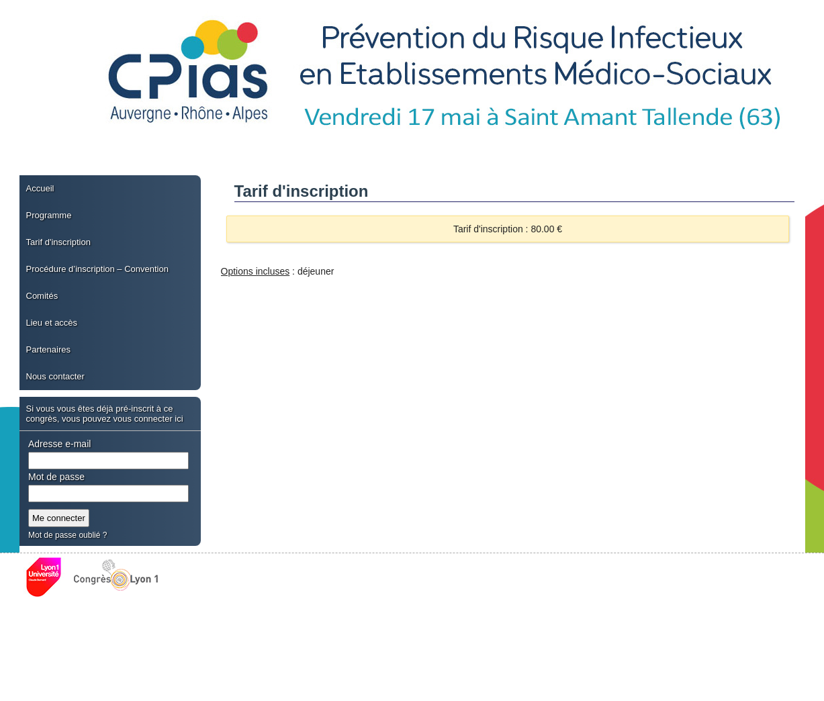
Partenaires (48, 349)
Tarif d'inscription (58, 242)
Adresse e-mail (59, 443)
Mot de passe (56, 476)
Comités (42, 296)
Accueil (40, 188)
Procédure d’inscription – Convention (97, 269)
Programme (49, 215)
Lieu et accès (52, 323)
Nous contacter (55, 376)
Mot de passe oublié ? (67, 535)
